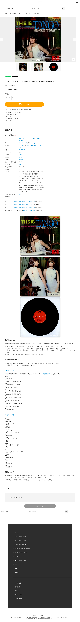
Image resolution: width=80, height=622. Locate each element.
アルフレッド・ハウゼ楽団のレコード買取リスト (21, 207)
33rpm (21, 159)
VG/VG (21, 196)
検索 (63, 8)
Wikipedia (25, 210)
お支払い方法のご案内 (21, 544)
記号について (9, 415)
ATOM (16, 568)
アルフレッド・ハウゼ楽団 (26, 138)
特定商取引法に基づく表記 (22, 548)
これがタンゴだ (23, 143)
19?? (20, 157)
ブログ (17, 556)
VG (20, 194)
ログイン (17, 591)
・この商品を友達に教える (11, 114)
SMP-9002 (22, 150)
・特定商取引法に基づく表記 (12, 118)
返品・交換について (20, 540)
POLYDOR (22, 145)
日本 (20, 154)
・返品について (9, 116)
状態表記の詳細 (47, 374)
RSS (16, 564)
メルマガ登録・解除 (20, 560)
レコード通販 (13, 13)
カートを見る (18, 594)
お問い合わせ (18, 598)
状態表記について (11, 370)
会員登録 (17, 587)
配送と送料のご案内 (20, 537)
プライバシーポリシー (21, 552)
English (17, 572)
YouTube (32, 210)
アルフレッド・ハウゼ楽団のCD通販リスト (19, 204)
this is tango (32, 143)
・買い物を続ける (9, 121)
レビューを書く (40, 506)
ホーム (17, 533)
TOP (6, 13)
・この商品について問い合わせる (13, 112)
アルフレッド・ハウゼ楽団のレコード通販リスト (21, 201)
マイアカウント (19, 583)
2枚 (20, 164)
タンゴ (20, 13)
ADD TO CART (24, 104)
